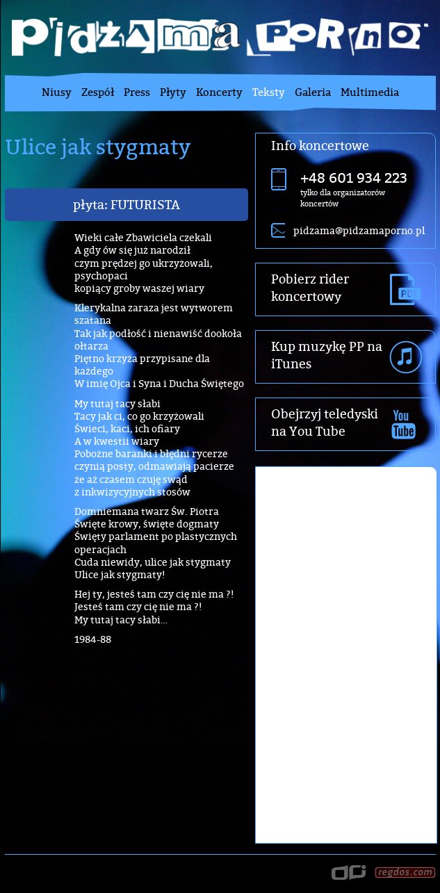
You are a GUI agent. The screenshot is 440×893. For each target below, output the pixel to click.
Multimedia (370, 92)
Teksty (268, 92)
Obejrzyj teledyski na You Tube (324, 422)
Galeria (313, 92)
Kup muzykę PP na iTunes (326, 355)
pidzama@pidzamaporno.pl (359, 230)
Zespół (97, 92)
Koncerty (219, 92)
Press (137, 92)
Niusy (57, 92)
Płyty (173, 92)
